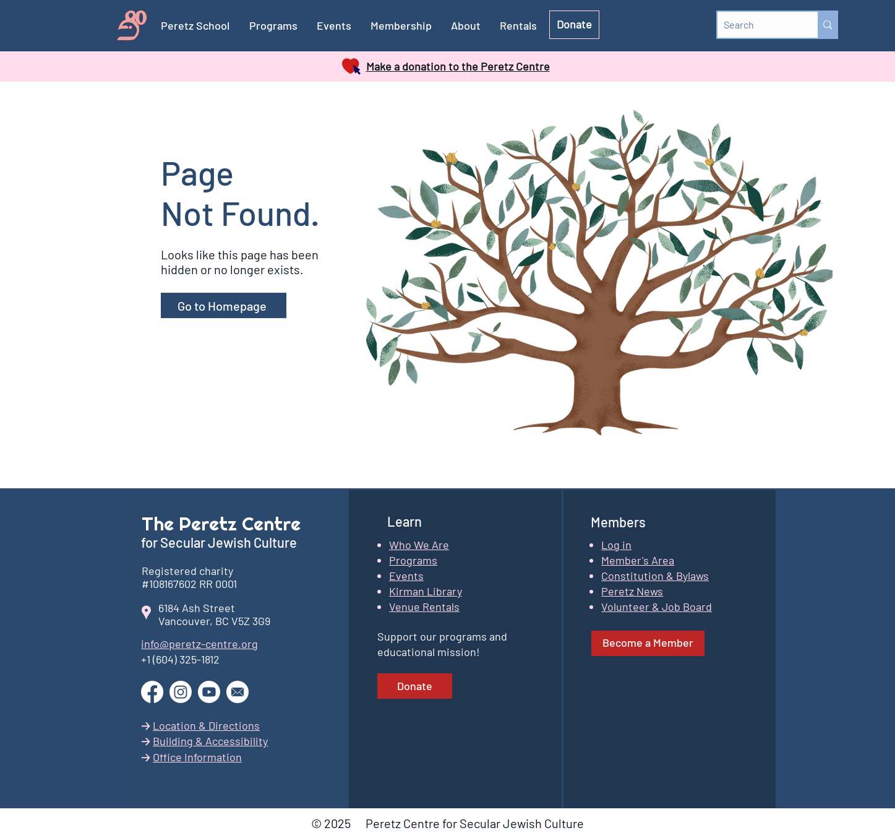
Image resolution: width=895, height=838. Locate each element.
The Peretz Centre (221, 523)
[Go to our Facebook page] (152, 692)
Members (618, 522)
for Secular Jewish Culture (220, 542)
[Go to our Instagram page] (180, 692)
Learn (404, 521)
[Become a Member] (647, 643)
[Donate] (574, 25)
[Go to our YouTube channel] (209, 692)
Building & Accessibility (210, 741)
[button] (401, 25)
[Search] (758, 25)
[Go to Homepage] (223, 305)
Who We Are (419, 544)
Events (406, 575)
